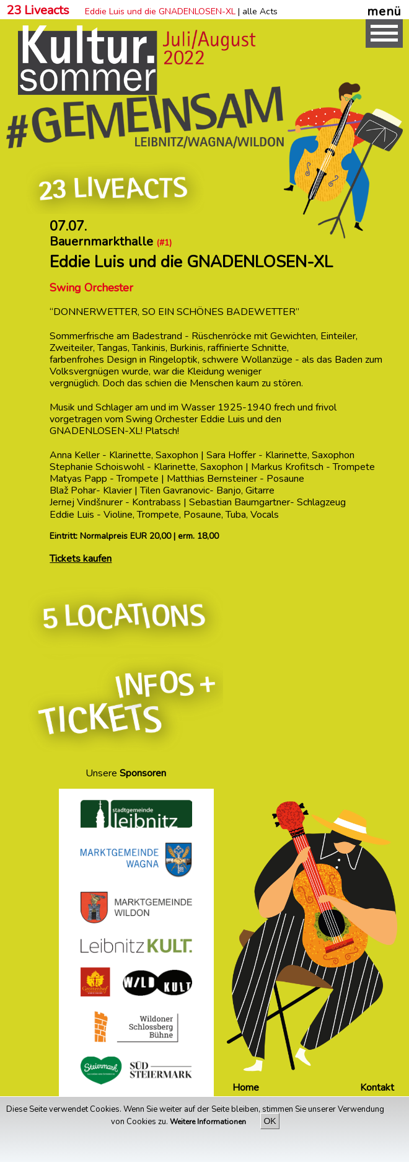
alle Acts (260, 11)
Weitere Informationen (209, 1122)
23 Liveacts (37, 10)
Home (245, 1087)
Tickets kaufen (81, 558)
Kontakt (377, 1087)
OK (269, 1121)
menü (384, 11)
